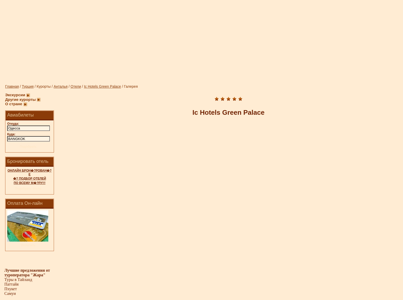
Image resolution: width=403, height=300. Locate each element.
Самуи (10, 293)
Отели (76, 86)
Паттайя (11, 284)
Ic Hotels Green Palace (102, 86)
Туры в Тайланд (18, 279)
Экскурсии (15, 95)
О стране (13, 104)
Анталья (61, 86)
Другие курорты (20, 99)
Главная (12, 86)
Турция (28, 86)
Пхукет (10, 289)
